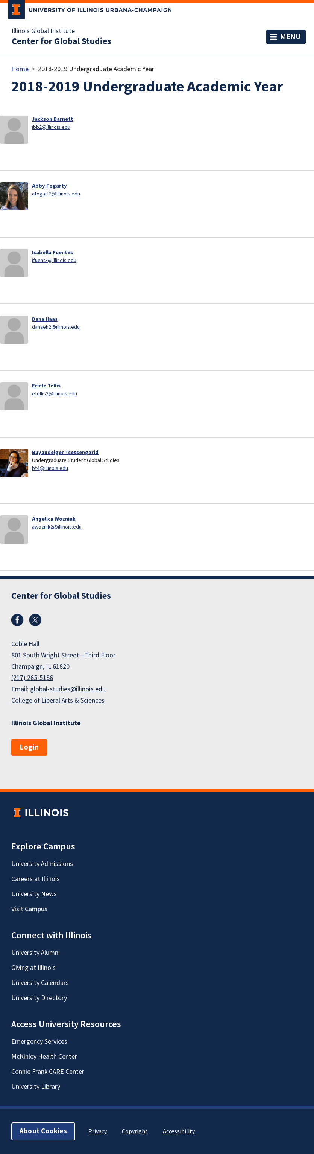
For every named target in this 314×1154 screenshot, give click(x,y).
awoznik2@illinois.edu (57, 527)
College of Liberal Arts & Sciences (58, 700)
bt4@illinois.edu (50, 468)
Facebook (17, 620)
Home (20, 69)
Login (29, 747)
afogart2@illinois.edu (56, 194)
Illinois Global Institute (43, 31)
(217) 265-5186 (32, 678)
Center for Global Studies (61, 41)
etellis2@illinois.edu (54, 394)
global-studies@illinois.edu (68, 689)
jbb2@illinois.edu (51, 127)
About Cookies (43, 1131)
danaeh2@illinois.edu (56, 327)
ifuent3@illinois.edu (54, 260)
